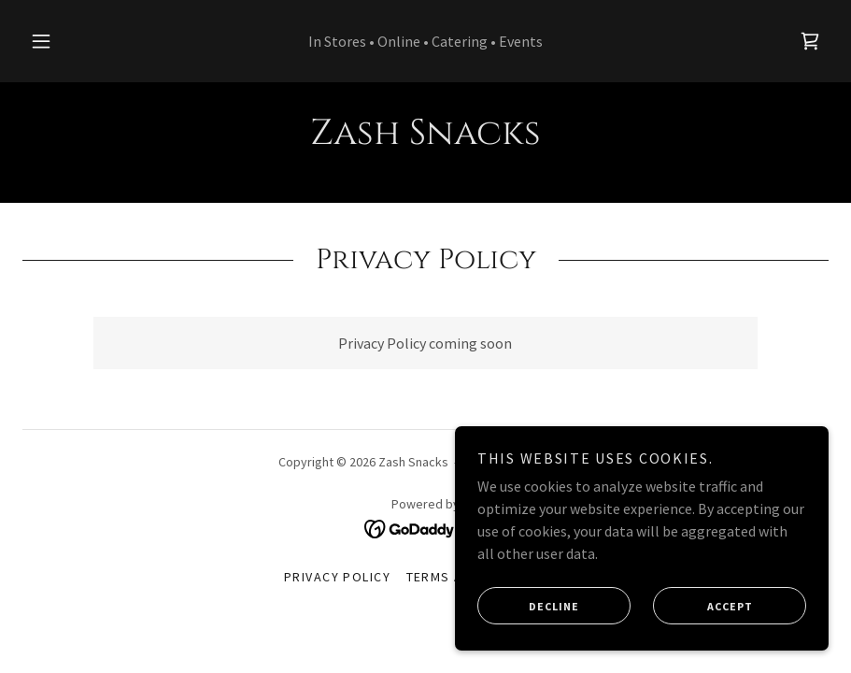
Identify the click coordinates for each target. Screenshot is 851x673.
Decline (528, 618)
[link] (810, 41)
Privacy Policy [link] (337, 576)
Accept (703, 618)
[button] (58, 41)
